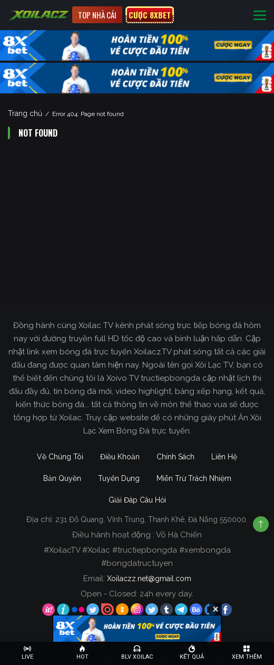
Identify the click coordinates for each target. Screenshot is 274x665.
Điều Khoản (120, 456)
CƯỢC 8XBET (150, 15)
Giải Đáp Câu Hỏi (137, 500)
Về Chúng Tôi (60, 456)
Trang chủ (25, 113)
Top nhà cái (97, 15)
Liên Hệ (224, 456)
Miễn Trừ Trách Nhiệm (193, 478)
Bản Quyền (62, 478)
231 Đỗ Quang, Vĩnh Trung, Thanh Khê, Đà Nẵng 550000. (151, 519)
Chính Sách (175, 456)
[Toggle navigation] (259, 15)
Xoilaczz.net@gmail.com (149, 578)
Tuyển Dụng (119, 478)
